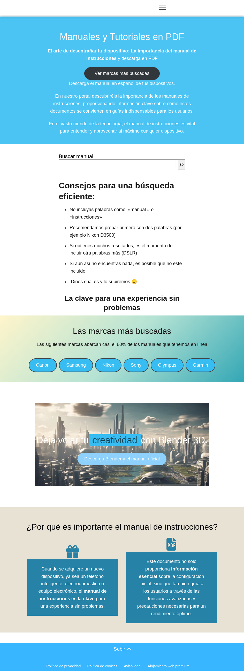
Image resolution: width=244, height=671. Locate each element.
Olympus (167, 365)
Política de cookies (102, 666)
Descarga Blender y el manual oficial (122, 458)
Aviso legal (132, 666)
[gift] (72, 551)
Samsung (76, 365)
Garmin (200, 365)
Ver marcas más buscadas (122, 73)
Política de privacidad (63, 666)
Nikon (108, 365)
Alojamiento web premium (168, 666)
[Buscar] (181, 165)
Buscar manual (76, 156)
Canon (43, 365)
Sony (136, 365)
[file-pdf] (171, 544)
